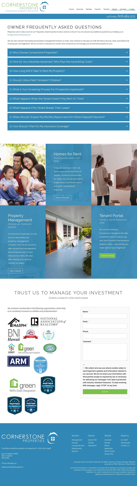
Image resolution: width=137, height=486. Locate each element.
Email (85, 322)
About (114, 9)
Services (80, 9)
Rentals (89, 9)
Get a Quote (15, 271)
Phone (85, 332)
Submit (105, 392)
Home (71, 9)
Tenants (106, 9)
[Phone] (105, 336)
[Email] (105, 326)
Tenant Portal (107, 256)
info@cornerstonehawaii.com (18, 35)
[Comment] (105, 352)
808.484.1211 (126, 16)
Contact (123, 9)
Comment (87, 342)
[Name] (105, 316)
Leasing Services (78, 446)
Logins (131, 9)
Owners (98, 9)
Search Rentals (62, 197)
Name (85, 312)
